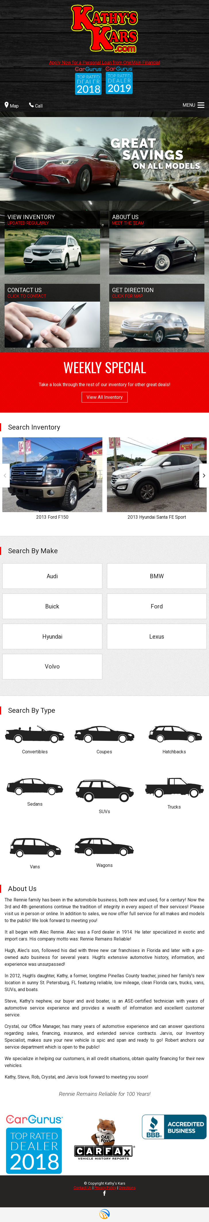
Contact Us (83, 1187)
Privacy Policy (105, 1187)
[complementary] (192, 1204)
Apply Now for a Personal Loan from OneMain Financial (104, 62)
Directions (127, 1187)
